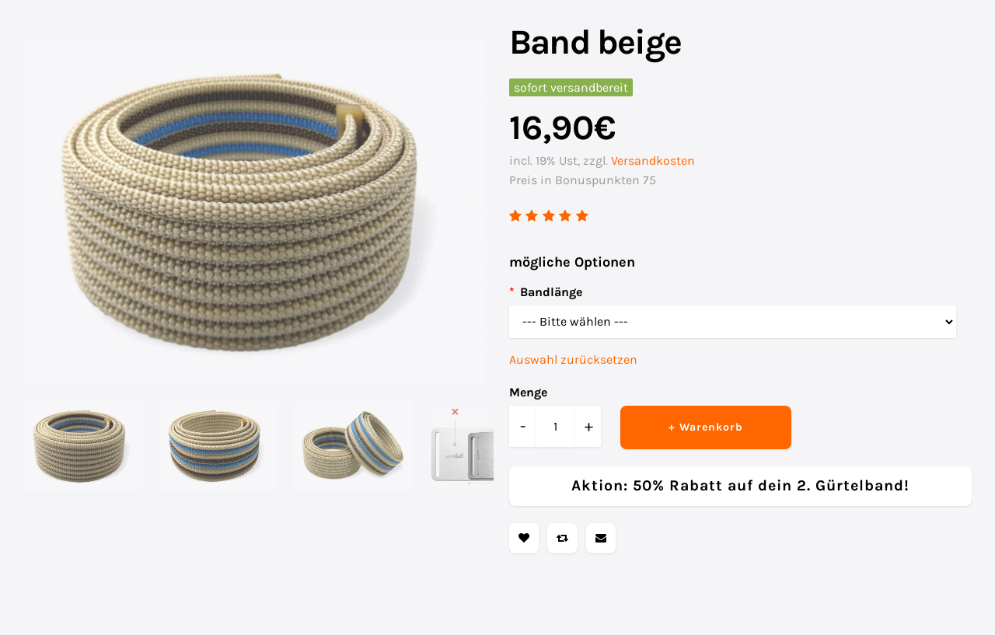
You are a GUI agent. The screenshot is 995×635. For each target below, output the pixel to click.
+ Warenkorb (706, 427)
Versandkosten (653, 160)
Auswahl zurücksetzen (573, 359)
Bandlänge (551, 291)
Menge (528, 392)
